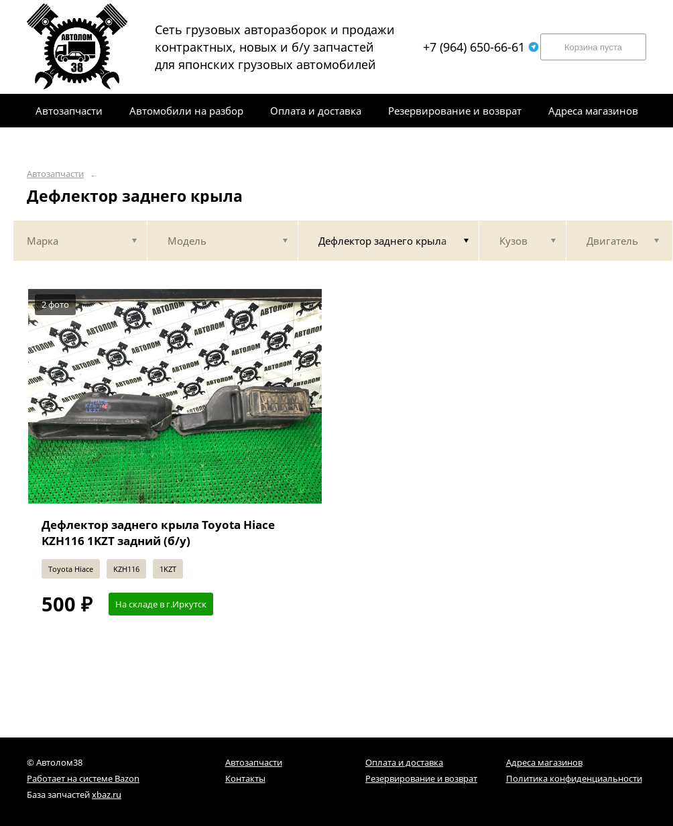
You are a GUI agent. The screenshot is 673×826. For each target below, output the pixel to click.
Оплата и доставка (404, 762)
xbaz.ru (106, 794)
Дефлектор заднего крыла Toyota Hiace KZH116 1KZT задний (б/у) (158, 532)
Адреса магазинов (544, 762)
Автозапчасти (55, 174)
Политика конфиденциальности (574, 778)
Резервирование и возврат (421, 778)
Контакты (245, 778)
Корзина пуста (593, 47)
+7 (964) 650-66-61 (481, 47)
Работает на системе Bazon (83, 778)
